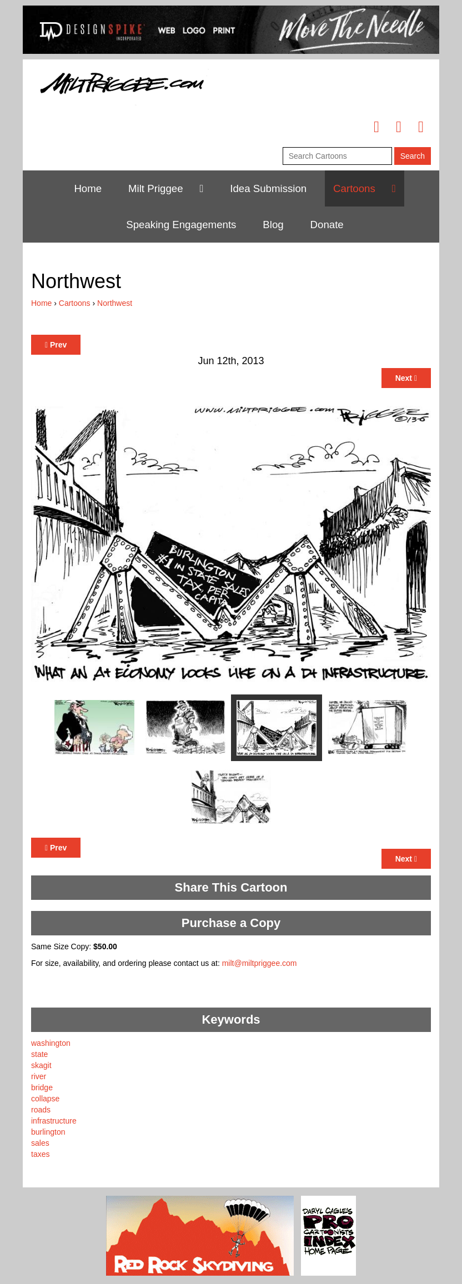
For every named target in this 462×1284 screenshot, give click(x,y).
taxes (40, 1154)
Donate (327, 224)
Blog (273, 224)
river (38, 1076)
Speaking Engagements (181, 224)
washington (51, 1043)
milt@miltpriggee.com (259, 963)
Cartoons (354, 188)
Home (88, 188)
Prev (56, 344)
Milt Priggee (155, 188)
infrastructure (54, 1120)
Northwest (114, 303)
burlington (48, 1131)
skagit (41, 1065)
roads (41, 1109)
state (39, 1054)
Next (406, 378)
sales (40, 1143)
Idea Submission (268, 188)
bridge (42, 1087)
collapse (45, 1098)
